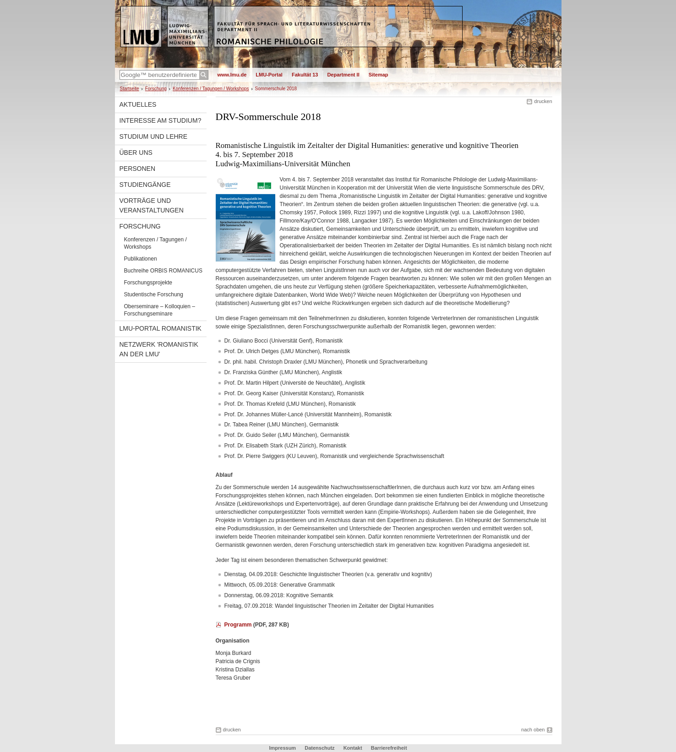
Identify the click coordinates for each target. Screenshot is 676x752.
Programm (238, 624)
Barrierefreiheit (389, 748)
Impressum (282, 748)
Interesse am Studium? (161, 120)
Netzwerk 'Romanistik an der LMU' (159, 349)
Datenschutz (319, 748)
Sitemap (378, 74)
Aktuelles (138, 104)
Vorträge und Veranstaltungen (152, 205)
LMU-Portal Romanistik (161, 328)
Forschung (156, 88)
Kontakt (352, 748)
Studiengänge (145, 184)
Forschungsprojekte (148, 282)
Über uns (136, 152)
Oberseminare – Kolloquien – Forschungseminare (159, 310)
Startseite (129, 88)
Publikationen (140, 259)
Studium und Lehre (154, 136)
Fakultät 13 (305, 74)
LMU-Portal (269, 74)
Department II (343, 74)
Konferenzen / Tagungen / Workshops (211, 88)
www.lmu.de (232, 74)
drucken (543, 101)
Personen (138, 168)
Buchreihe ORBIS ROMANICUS (163, 270)
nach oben (533, 729)
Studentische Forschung (153, 294)
